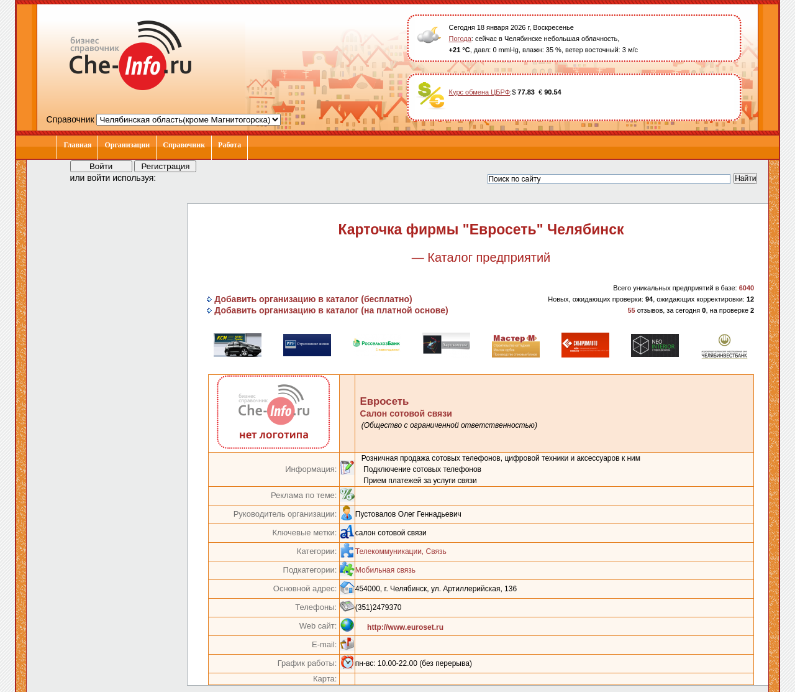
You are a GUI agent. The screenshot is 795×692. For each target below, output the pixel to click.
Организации (127, 145)
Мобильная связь (385, 570)
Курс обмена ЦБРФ (480, 92)
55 (631, 310)
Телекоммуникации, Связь (401, 551)
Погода (460, 38)
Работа (229, 145)
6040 (746, 288)
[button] (177, 177)
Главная (77, 145)
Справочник (184, 145)
